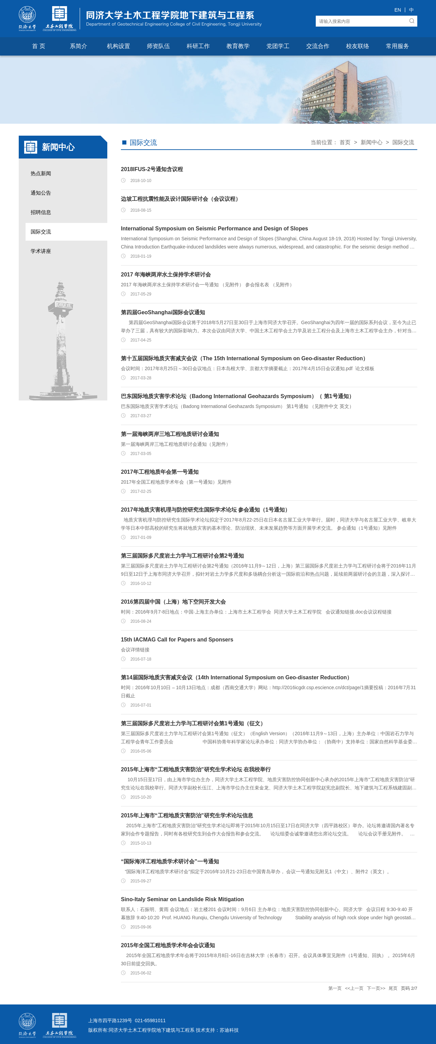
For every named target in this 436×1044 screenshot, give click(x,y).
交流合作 (317, 46)
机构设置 (118, 46)
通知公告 (41, 193)
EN (397, 10)
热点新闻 (41, 173)
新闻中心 (372, 142)
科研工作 (198, 46)
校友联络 (357, 46)
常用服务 (397, 46)
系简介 (78, 46)
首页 (345, 142)
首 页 (38, 46)
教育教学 (238, 46)
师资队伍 (158, 46)
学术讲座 (41, 251)
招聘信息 (41, 212)
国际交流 (41, 231)
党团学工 (278, 46)
